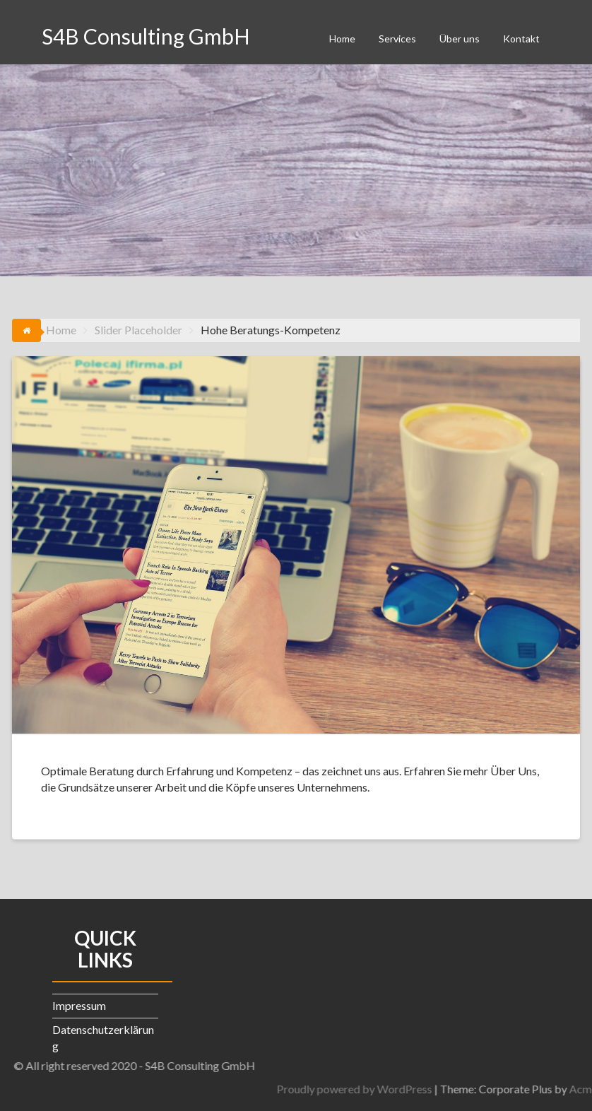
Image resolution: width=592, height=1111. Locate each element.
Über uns (459, 39)
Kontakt (521, 39)
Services (397, 39)
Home (342, 39)
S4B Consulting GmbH (146, 36)
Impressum (79, 1005)
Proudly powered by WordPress (424, 1088)
